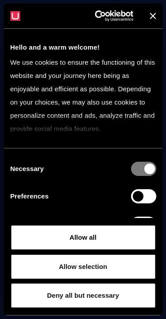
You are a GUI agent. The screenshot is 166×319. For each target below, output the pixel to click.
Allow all (83, 237)
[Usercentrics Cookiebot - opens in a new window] (99, 16)
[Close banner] (153, 16)
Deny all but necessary (83, 295)
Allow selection (83, 266)
